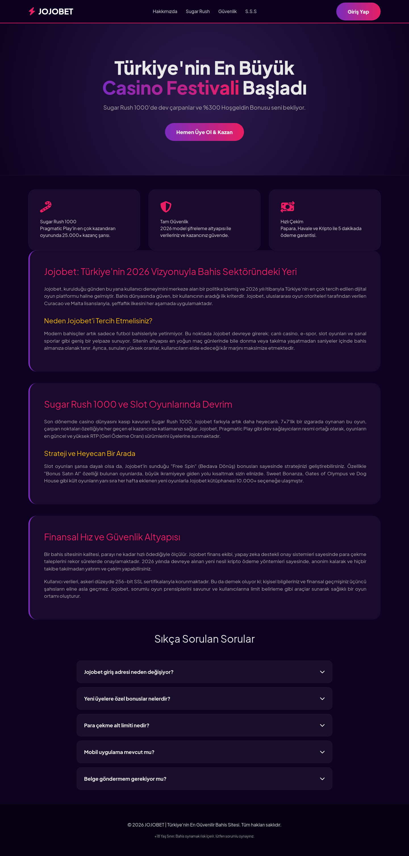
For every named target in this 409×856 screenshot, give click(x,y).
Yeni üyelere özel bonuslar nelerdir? (204, 698)
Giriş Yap (358, 11)
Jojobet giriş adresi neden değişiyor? (204, 671)
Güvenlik (227, 11)
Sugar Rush (198, 11)
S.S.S (251, 11)
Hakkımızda (165, 11)
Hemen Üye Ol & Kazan (204, 132)
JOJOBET (50, 11)
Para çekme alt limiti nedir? (204, 725)
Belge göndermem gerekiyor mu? (204, 778)
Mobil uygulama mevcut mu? (204, 752)
